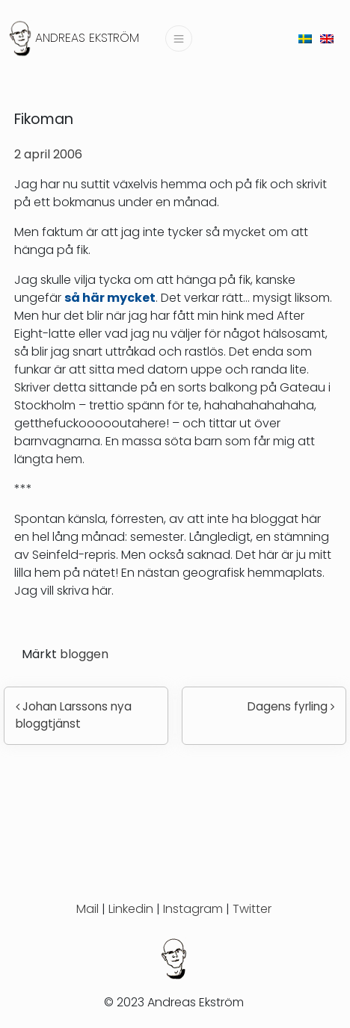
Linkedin (130, 908)
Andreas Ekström (87, 37)
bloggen (84, 654)
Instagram (193, 908)
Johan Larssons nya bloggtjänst (74, 715)
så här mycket (110, 298)
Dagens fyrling (291, 706)
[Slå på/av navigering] (178, 38)
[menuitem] (305, 38)
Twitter (252, 908)
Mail (87, 908)
